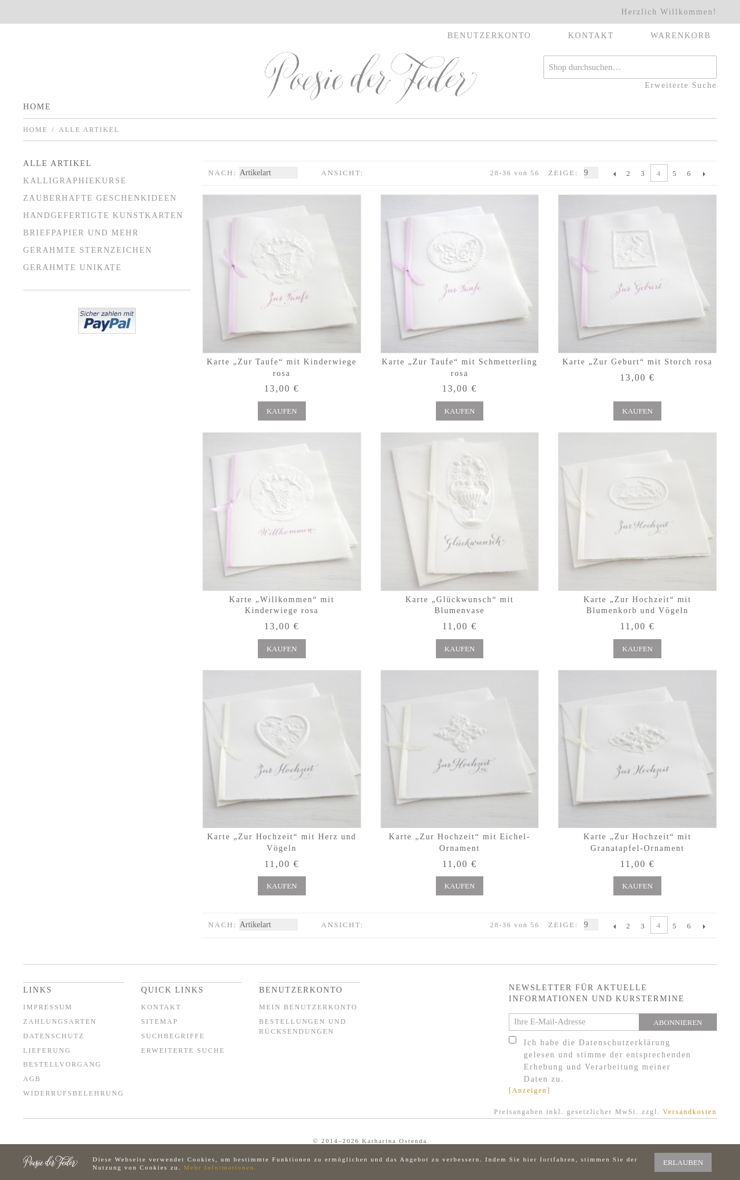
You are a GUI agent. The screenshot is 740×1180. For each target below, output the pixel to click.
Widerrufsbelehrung (73, 1093)
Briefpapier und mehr (81, 232)
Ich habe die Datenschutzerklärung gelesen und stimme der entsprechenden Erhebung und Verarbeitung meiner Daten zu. (607, 1060)
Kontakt (161, 1007)
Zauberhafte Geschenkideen (100, 198)
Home (37, 106)
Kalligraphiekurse (75, 180)
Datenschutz (53, 1036)
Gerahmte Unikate (72, 267)
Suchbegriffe (173, 1036)
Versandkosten (690, 1112)
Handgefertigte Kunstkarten (103, 215)
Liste (395, 173)
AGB (32, 1079)
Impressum (48, 1007)
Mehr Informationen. (220, 1167)
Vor (704, 173)
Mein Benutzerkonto (308, 1007)
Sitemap (159, 1021)
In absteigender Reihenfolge (309, 173)
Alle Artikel (57, 163)
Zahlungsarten (60, 1021)
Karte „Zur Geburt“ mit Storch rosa (638, 361)
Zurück (614, 173)
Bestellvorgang (62, 1064)
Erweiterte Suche (681, 85)
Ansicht (340, 172)
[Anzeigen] (529, 1090)
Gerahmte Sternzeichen (87, 250)
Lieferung (47, 1050)
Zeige (561, 172)
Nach (221, 172)
